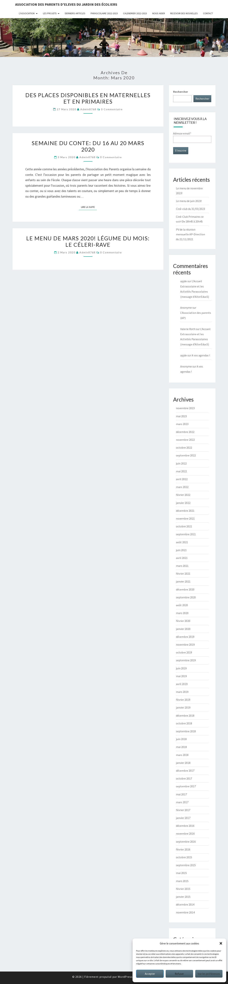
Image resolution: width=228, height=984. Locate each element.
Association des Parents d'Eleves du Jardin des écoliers (66, 4)
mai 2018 (181, 747)
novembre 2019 (185, 644)
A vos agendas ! (201, 355)
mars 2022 (182, 487)
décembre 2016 (185, 825)
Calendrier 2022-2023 (135, 13)
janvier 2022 (183, 503)
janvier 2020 (183, 629)
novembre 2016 (185, 833)
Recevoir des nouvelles (184, 13)
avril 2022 (182, 479)
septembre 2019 (186, 660)
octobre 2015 (184, 857)
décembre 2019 (185, 636)
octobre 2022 (184, 447)
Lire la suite (89, 207)
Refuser (179, 973)
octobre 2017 (184, 778)
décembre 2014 (185, 904)
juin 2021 (181, 550)
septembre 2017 (186, 786)
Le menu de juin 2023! (189, 201)
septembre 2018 (186, 731)
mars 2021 (182, 566)
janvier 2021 (183, 581)
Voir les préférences (209, 973)
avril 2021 (182, 558)
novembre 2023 (185, 408)
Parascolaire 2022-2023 (104, 13)
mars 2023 (182, 424)
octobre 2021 (184, 526)
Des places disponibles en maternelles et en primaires (88, 98)
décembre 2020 (185, 589)
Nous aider (158, 13)
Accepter (150, 973)
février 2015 (183, 889)
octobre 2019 (184, 652)
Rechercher (180, 91)
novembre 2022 (185, 439)
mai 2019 (181, 676)
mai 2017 (181, 794)
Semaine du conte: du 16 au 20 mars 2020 (88, 146)
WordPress (125, 976)
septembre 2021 (186, 534)
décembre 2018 (185, 715)
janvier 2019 (183, 707)
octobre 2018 (184, 723)
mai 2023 (181, 416)
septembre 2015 (186, 865)
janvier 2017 (183, 818)
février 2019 (183, 699)
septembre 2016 (186, 841)
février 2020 (183, 621)
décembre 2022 (185, 432)
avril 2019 (182, 684)
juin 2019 (181, 668)
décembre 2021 (185, 510)
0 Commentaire (112, 109)
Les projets (50, 13)
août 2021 (182, 542)
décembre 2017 (185, 770)
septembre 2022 (186, 455)
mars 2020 (182, 613)
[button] (221, 943)
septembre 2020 (186, 597)
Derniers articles (75, 13)
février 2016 (183, 849)
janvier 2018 (183, 763)
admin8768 (88, 109)
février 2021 (183, 573)
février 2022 (183, 495)
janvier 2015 (183, 896)
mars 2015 (182, 881)
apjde (183, 281)
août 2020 (182, 605)
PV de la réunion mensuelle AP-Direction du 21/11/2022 (190, 234)
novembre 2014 (185, 912)
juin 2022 (181, 463)
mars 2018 (182, 755)
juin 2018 (181, 739)
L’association (27, 13)
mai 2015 (181, 873)
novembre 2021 (185, 518)
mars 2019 (182, 692)
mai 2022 (181, 471)
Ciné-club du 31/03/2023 (190, 209)
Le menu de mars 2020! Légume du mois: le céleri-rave (88, 241)
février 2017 (183, 810)
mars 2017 (182, 802)
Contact (208, 13)
